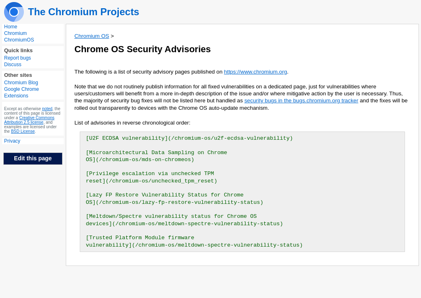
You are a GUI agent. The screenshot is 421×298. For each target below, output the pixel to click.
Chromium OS (91, 36)
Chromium (15, 33)
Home (10, 27)
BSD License (23, 131)
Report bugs (17, 58)
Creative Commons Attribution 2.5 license (29, 120)
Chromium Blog (21, 82)
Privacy (12, 141)
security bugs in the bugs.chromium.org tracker (301, 100)
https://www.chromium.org (255, 72)
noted (47, 108)
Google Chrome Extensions (21, 92)
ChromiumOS (19, 40)
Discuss (12, 64)
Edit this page (33, 158)
